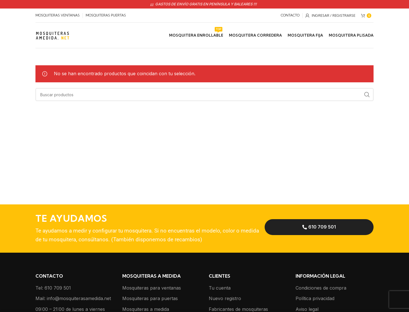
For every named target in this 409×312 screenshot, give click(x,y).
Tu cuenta (220, 288)
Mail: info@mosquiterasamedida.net (73, 298)
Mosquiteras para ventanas (151, 288)
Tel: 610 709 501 (53, 288)
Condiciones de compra (321, 288)
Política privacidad (315, 298)
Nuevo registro (225, 298)
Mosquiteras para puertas (150, 298)
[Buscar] (204, 94)
